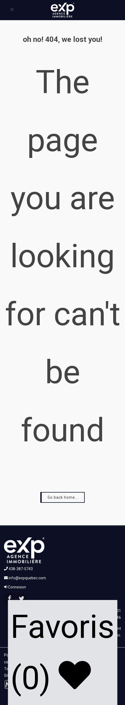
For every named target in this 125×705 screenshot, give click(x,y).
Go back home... (63, 497)
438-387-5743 (18, 569)
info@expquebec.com (25, 578)
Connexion (15, 587)
